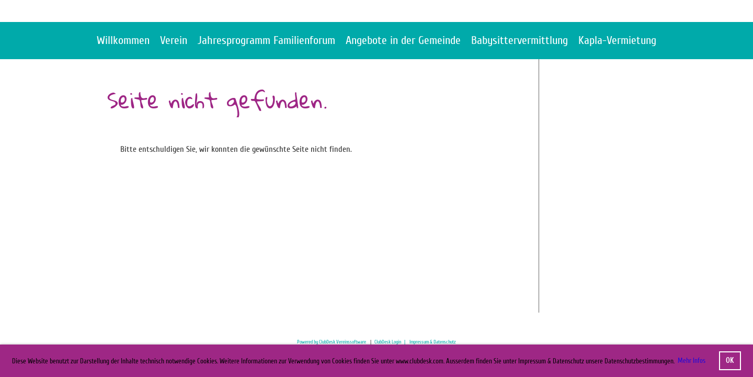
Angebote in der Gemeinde (403, 40)
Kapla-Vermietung (617, 40)
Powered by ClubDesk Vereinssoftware (331, 342)
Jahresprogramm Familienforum (266, 40)
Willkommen (123, 40)
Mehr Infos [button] (691, 360)
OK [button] (730, 360)
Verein (173, 40)
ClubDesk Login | (391, 342)
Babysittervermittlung (519, 40)
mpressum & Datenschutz (432, 342)
